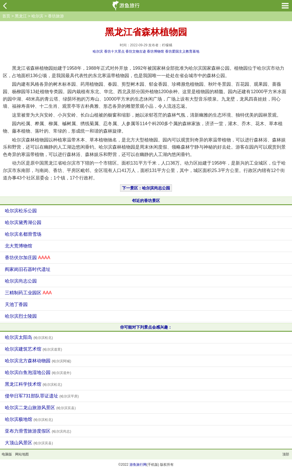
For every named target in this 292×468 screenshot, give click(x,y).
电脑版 (7, 454)
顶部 (285, 454)
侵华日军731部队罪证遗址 (42, 395)
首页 (6, 16)
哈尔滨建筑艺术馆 (33, 349)
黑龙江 (21, 16)
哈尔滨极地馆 (29, 419)
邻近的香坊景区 (146, 200)
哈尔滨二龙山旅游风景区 (40, 407)
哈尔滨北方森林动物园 (38, 360)
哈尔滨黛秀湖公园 (23, 222)
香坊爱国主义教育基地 (182, 51)
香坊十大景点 (114, 51)
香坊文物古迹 (135, 51)
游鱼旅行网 (138, 465)
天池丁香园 (16, 304)
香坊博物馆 (155, 51)
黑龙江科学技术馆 (33, 384)
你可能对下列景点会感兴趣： (146, 327)
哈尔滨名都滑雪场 (23, 234)
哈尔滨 (37, 16)
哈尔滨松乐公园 (21, 210)
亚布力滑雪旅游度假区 (38, 431)
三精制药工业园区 (28, 292)
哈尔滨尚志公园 (21, 281)
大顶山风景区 (29, 442)
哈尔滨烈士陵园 (21, 316)
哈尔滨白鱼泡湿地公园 (38, 372)
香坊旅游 (56, 16)
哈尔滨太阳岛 (29, 337)
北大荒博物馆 (18, 245)
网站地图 (22, 454)
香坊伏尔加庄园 (27, 257)
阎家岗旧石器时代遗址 (27, 269)
